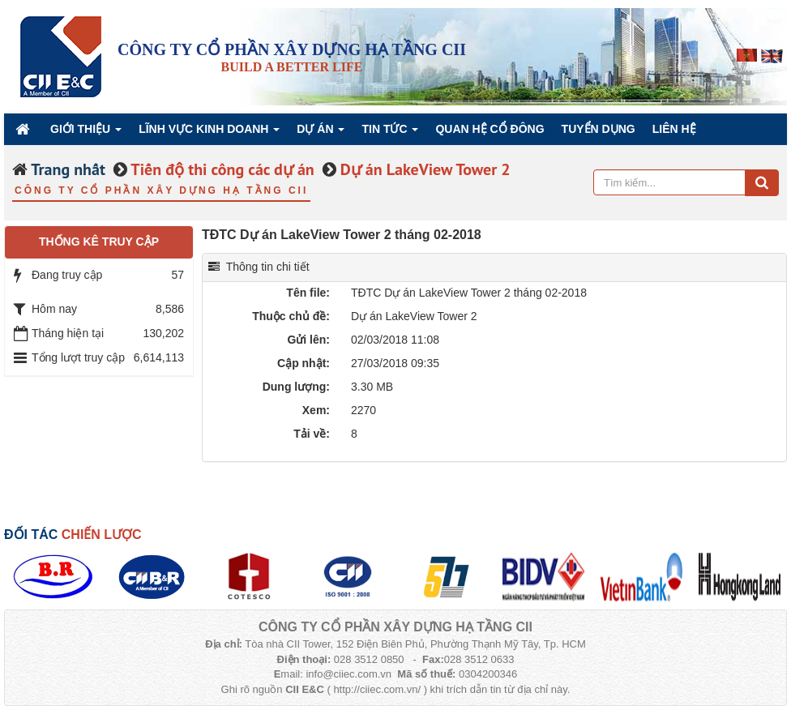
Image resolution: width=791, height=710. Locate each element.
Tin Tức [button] (389, 133)
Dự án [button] (320, 133)
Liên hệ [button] (674, 128)
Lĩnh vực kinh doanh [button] (209, 133)
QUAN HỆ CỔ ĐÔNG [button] (489, 128)
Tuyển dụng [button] (598, 128)
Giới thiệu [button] (86, 133)
